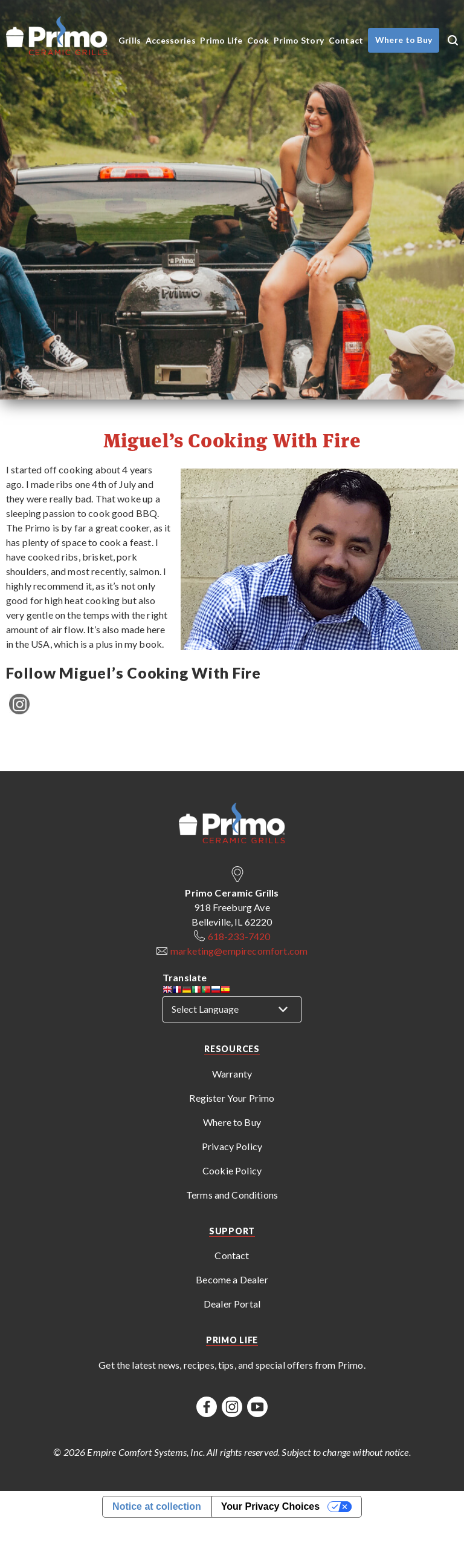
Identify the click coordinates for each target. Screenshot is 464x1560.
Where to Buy (232, 1122)
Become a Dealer (232, 1279)
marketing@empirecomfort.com (239, 950)
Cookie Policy (232, 1170)
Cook (258, 40)
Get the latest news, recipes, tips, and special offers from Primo (230, 1365)
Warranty (232, 1073)
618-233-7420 (239, 936)
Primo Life (221, 40)
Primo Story (299, 40)
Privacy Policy (232, 1146)
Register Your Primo (231, 1098)
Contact (346, 40)
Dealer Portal (232, 1303)
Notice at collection (156, 1506)
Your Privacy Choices (270, 1506)
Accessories (171, 40)
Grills (129, 40)
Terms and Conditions (232, 1194)
